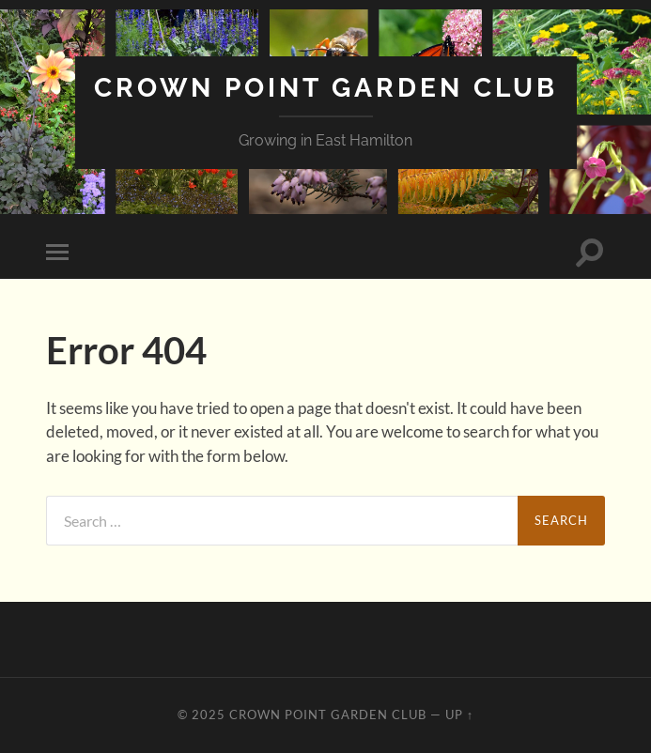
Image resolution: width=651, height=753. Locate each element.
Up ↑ (459, 714)
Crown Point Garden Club (326, 87)
